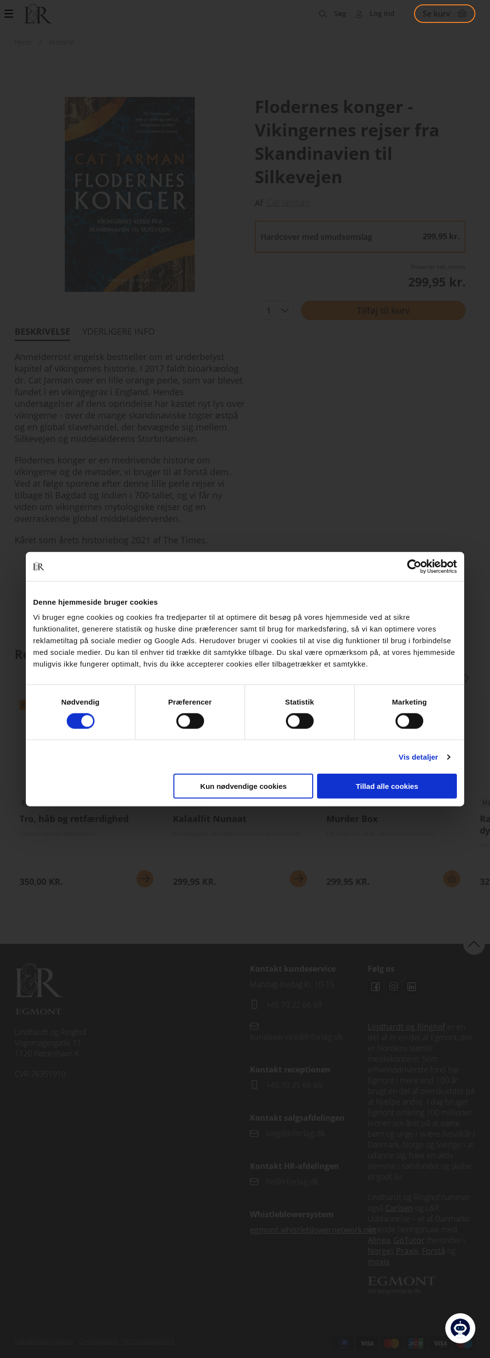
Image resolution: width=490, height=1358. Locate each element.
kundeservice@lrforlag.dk (296, 1037)
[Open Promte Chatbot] (460, 1328)
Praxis (407, 1250)
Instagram (393, 987)
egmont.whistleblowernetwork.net (313, 1229)
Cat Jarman (288, 202)
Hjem (23, 42)
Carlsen (399, 1208)
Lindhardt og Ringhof (406, 1026)
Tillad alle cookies (387, 786)
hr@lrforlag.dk (292, 1181)
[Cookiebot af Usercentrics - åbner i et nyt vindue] (414, 566)
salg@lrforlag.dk (295, 1133)
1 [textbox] (268, 310)
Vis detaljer (418, 756)
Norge (379, 1250)
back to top (474, 944)
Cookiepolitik (97, 1340)
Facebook (375, 987)
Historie (61, 42)
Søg (340, 13)
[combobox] (274, 310)
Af (259, 203)
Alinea (379, 1240)
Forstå (433, 1250)
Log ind (382, 13)
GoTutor (409, 1240)
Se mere (144, 878)
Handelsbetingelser (44, 1340)
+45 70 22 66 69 (294, 1004)
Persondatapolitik (148, 1340)
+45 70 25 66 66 (294, 1085)
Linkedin (411, 987)
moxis (379, 1261)
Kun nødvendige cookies (243, 786)
